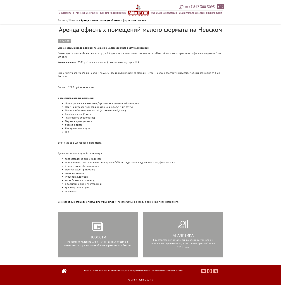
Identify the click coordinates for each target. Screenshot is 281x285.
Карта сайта (157, 270)
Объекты (105, 270)
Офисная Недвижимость (164, 13)
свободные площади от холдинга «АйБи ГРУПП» (89, 201)
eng (220, 6)
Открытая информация (131, 270)
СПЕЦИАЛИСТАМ (214, 13)
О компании (65, 13)
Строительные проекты (85, 13)
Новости (73, 20)
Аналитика (115, 270)
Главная (62, 20)
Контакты (97, 270)
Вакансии (146, 270)
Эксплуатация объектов (191, 13)
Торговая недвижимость (113, 13)
